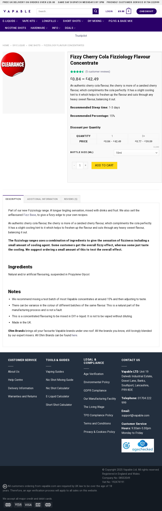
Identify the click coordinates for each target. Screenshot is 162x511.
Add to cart (104, 165)
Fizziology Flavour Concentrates (64, 45)
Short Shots (73, 21)
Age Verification (93, 374)
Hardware (39, 28)
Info (56, 28)
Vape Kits (29, 21)
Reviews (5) (70, 199)
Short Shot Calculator (59, 404)
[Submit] (96, 11)
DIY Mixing (96, 21)
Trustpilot (81, 35)
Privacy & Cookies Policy (99, 432)
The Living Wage (94, 407)
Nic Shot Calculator (57, 388)
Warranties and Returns (22, 396)
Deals (70, 28)
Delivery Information (20, 388)
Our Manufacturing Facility (100, 398)
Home (6, 45)
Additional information (42, 199)
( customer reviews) (97, 71)
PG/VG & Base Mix (120, 21)
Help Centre (15, 380)
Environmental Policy (97, 382)
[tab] (13, 199)
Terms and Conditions (97, 423)
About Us (13, 371)
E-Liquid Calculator (57, 396)
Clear (156, 147)
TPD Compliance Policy (98, 415)
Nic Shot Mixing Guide (59, 380)
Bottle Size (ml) (81, 152)
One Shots (34, 45)
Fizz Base (29, 215)
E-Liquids (10, 21)
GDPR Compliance (95, 390)
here (74, 335)
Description (13, 199)
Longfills (50, 21)
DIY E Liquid (19, 45)
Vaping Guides (55, 371)
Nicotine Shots (15, 28)
